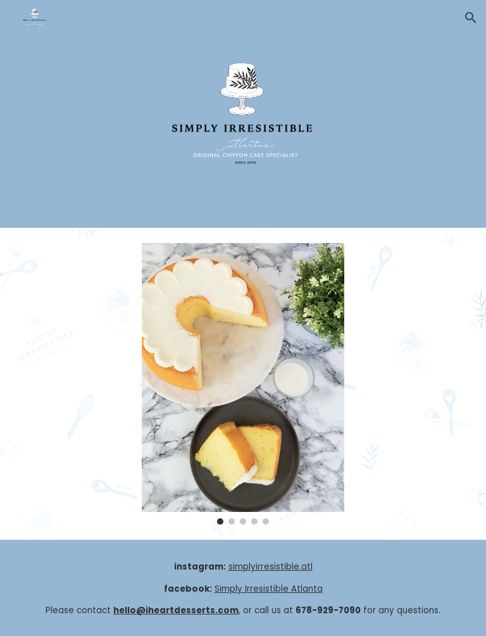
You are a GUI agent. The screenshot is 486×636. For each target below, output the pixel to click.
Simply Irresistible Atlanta (269, 589)
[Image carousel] (243, 384)
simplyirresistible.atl (270, 567)
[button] (471, 18)
